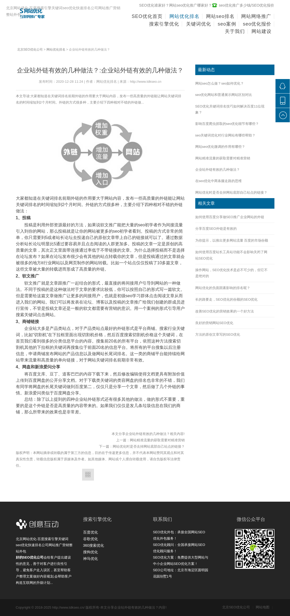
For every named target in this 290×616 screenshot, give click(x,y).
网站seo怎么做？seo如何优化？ (219, 83)
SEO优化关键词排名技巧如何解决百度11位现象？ (230, 109)
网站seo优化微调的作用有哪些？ (220, 147)
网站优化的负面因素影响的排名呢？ (222, 288)
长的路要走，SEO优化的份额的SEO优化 (226, 299)
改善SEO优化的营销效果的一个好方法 (224, 311)
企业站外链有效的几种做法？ (217, 170)
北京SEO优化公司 (30, 49)
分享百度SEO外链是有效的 (216, 229)
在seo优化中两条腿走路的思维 (218, 181)
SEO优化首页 (147, 16)
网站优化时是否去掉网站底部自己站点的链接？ (149, 446)
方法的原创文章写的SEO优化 (217, 334)
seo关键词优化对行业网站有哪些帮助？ (225, 135)
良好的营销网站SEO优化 (214, 323)
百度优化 (90, 532)
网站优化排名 (55, 49)
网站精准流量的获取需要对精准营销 (157, 440)
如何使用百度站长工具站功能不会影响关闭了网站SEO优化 (231, 255)
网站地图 (264, 607)
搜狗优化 (90, 552)
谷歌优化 (90, 539)
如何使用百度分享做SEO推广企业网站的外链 (229, 217)
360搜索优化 (93, 545)
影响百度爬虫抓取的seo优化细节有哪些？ (227, 124)
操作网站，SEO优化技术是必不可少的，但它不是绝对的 (231, 273)
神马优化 (90, 558)
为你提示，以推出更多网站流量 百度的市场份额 (231, 240)
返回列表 (88, 475)
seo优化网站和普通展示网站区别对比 (223, 95)
